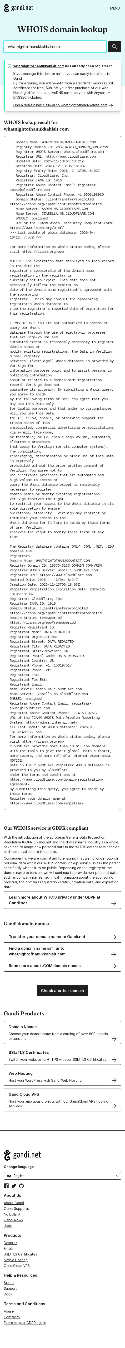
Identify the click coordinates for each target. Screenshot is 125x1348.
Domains (10, 1243)
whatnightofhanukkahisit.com (38, 66)
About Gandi (14, 1203)
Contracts (12, 1317)
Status (9, 1283)
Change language (19, 1167)
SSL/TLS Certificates (20, 1254)
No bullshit (12, 1214)
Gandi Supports (16, 1209)
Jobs (8, 1226)
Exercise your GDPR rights (25, 1323)
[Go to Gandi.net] (18, 8)
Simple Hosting (16, 1260)
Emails (8, 1248)
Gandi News (13, 1220)
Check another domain (62, 990)
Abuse (9, 1311)
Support (10, 1288)
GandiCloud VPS (17, 1266)
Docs (8, 1294)
